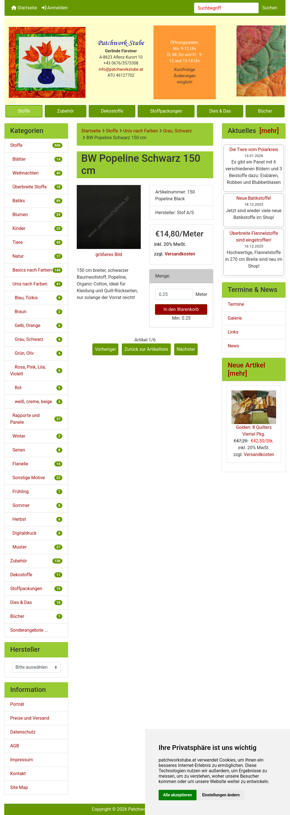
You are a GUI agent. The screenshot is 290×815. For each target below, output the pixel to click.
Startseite (24, 7)
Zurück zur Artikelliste (146, 349)
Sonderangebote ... (29, 630)
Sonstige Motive (36, 477)
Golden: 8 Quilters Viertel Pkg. (253, 413)
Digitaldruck (36, 533)
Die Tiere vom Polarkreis (253, 149)
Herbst (36, 519)
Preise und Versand (29, 718)
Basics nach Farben (36, 270)
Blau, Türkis (36, 297)
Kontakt (18, 773)
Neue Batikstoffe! (253, 198)
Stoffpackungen (166, 111)
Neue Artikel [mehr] (246, 369)
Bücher (265, 111)
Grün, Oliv (36, 353)
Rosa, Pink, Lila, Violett (36, 370)
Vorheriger (105, 349)
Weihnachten (36, 173)
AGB (14, 746)
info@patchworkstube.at (121, 69)
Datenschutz (22, 732)
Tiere (36, 242)
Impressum (21, 759)
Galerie (235, 318)
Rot (36, 387)
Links (233, 332)
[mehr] (269, 131)
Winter (36, 436)
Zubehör (65, 111)
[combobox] (226, 8)
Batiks (36, 200)
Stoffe (24, 111)
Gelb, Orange (36, 325)
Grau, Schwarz (177, 131)
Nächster (186, 349)
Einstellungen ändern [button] (221, 795)
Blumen (36, 214)
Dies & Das (220, 111)
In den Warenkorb (181, 309)
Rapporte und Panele (36, 419)
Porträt (17, 704)
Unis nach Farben (140, 131)
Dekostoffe (112, 111)
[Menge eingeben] (174, 294)
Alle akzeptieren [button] (177, 795)
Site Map (19, 787)
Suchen (269, 7)
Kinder (36, 228)
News (233, 346)
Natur (36, 256)
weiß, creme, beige (36, 401)
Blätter (36, 159)
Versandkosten (180, 254)
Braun (36, 311)
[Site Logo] (47, 62)
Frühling (36, 491)
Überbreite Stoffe (36, 187)
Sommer (36, 505)
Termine (236, 304)
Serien (36, 450)
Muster (36, 547)
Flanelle (36, 463)
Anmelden (55, 7)
